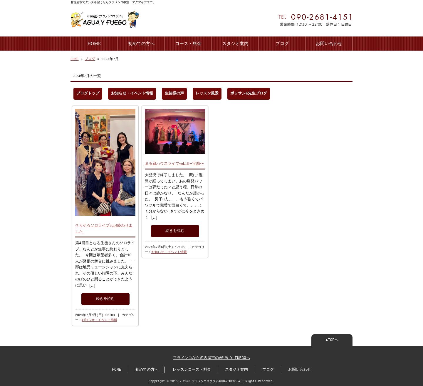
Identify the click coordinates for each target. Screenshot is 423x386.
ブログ (282, 42)
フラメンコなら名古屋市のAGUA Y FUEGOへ (211, 357)
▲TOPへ (331, 339)
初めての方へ (141, 42)
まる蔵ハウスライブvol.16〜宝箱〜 (174, 162)
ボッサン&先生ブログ (248, 93)
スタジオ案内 (235, 42)
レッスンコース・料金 (192, 369)
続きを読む (105, 297)
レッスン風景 (207, 93)
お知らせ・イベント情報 (132, 93)
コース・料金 (188, 42)
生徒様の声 (174, 93)
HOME (94, 42)
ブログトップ (87, 93)
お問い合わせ (329, 42)
